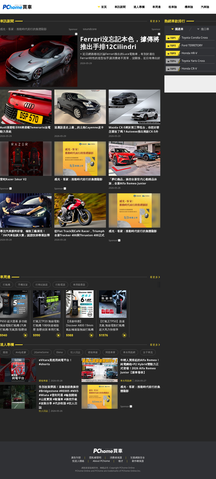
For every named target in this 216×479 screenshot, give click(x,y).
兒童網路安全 (137, 457)
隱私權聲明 (95, 457)
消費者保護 (116, 457)
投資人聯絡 (78, 461)
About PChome (101, 461)
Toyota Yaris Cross (193, 61)
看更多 (154, 21)
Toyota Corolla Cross (195, 37)
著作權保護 (138, 461)
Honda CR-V (189, 68)
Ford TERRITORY (192, 45)
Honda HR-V (189, 53)
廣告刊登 (76, 457)
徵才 (120, 461)
